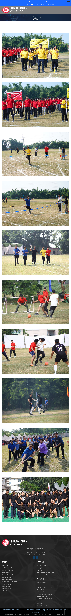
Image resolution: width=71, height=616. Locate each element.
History (5, 565)
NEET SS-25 (40, 4)
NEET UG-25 (20, 4)
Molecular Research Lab (45, 598)
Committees (6, 584)
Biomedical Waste (43, 575)
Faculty (31, 1)
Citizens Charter (7, 579)
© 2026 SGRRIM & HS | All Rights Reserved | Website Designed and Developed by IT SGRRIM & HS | (35, 614)
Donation (5, 572)
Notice (39, 603)
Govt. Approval (7, 575)
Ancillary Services (43, 570)
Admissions (41, 589)
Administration (24, 1)
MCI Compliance (7, 577)
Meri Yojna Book (42, 605)
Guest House (6, 588)
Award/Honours (38, 1)
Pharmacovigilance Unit (44, 594)
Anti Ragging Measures (9, 581)
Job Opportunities (8, 570)
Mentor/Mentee (7, 586)
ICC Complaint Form (9, 591)
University (40, 601)
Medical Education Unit (44, 587)
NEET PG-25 (30, 4)
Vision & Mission (7, 568)
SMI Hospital (51, 4)
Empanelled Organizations (45, 572)
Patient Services (42, 565)
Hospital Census (42, 568)
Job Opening (47, 1)
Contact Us (41, 585)
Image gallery (41, 582)
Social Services (42, 596)
